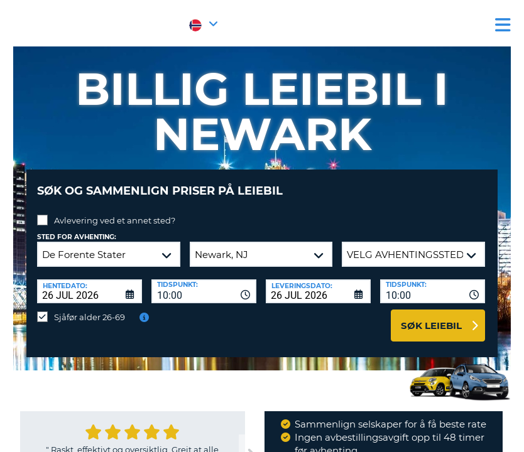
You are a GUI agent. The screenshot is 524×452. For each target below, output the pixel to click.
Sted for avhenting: (76, 227)
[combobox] (204, 282)
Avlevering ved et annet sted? (114, 211)
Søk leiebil (431, 316)
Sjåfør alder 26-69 (89, 308)
